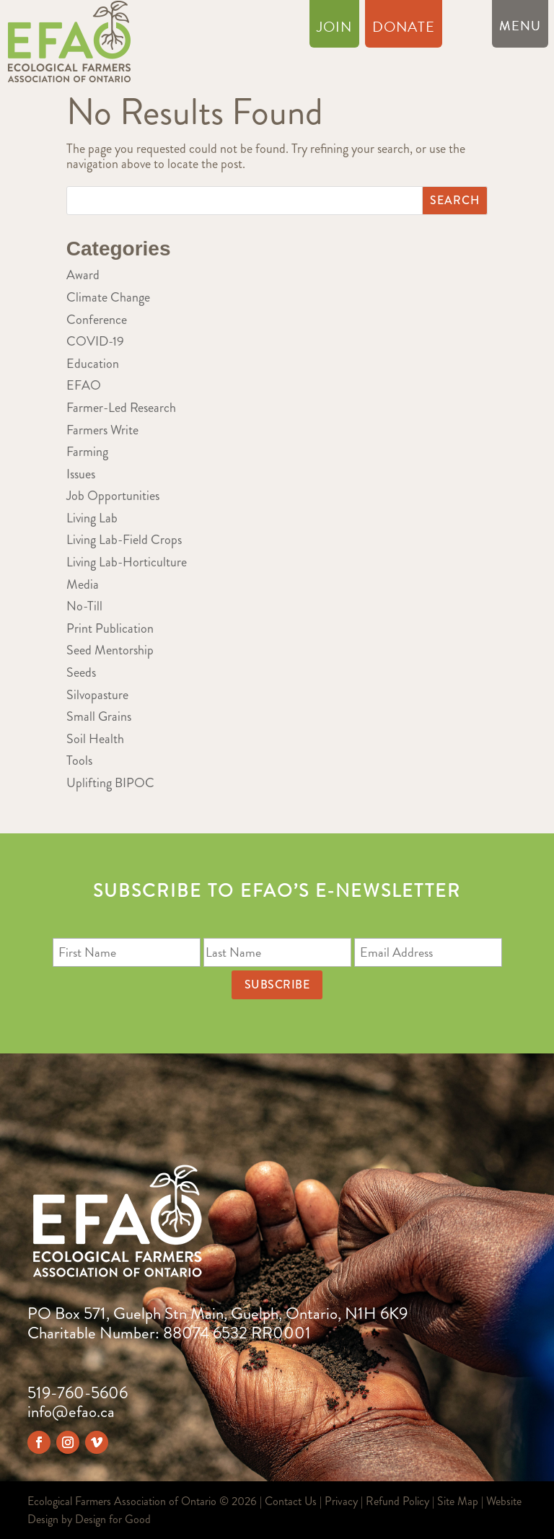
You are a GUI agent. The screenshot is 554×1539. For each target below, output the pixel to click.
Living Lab (92, 518)
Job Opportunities (112, 495)
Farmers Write (102, 430)
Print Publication (110, 628)
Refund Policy (397, 1501)
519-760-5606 (77, 1393)
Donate (403, 30)
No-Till (84, 606)
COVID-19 (95, 341)
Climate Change (108, 297)
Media (82, 584)
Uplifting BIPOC (110, 782)
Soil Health (95, 738)
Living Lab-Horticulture (126, 562)
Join (334, 30)
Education (92, 363)
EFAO (83, 385)
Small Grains (98, 716)
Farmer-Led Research (121, 407)
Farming (87, 451)
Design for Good (113, 1519)
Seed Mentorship (110, 650)
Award (83, 275)
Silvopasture (97, 694)
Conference (96, 319)
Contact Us (291, 1501)
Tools (79, 760)
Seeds (81, 672)
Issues (80, 474)
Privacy (341, 1501)
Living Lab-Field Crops (124, 539)
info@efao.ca (71, 1412)
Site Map (457, 1501)
